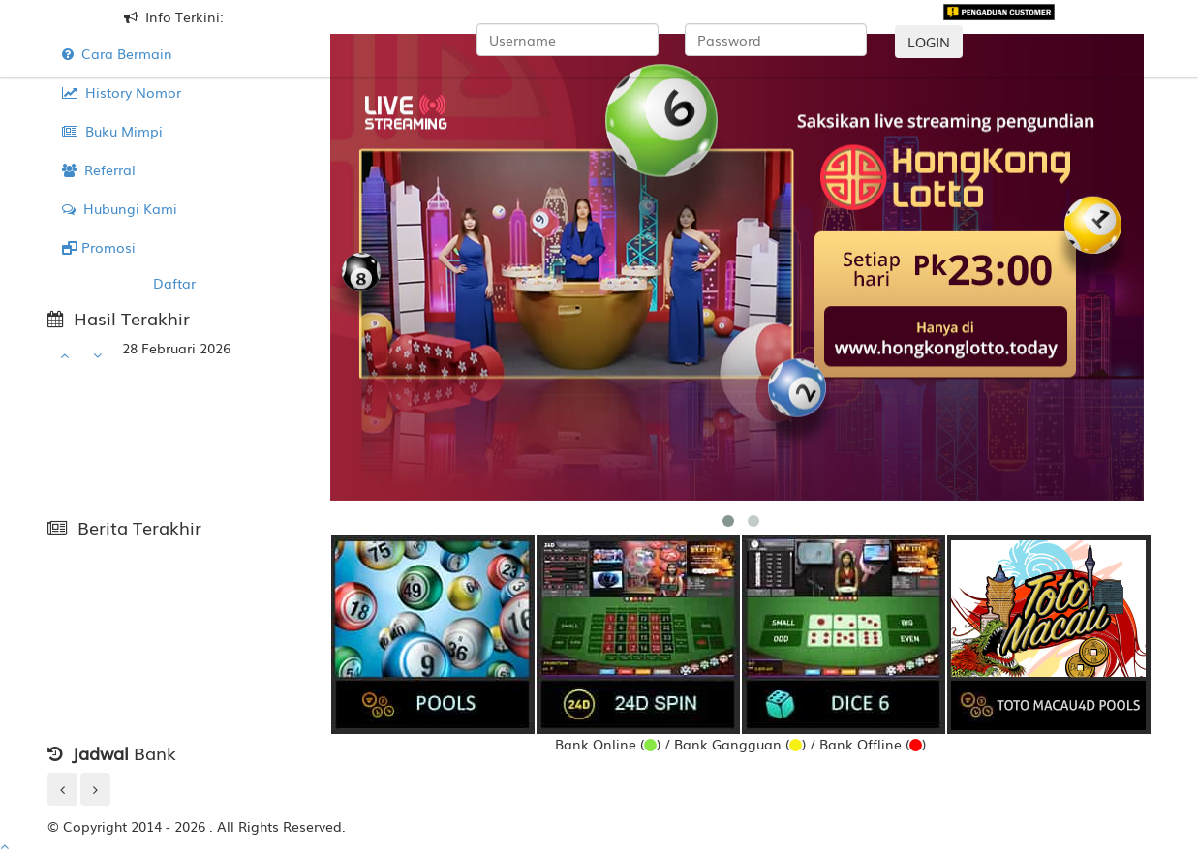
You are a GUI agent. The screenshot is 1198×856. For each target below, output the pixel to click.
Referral (99, 169)
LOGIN (928, 41)
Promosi (99, 247)
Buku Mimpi (112, 130)
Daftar (174, 282)
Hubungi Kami (119, 208)
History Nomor (121, 92)
